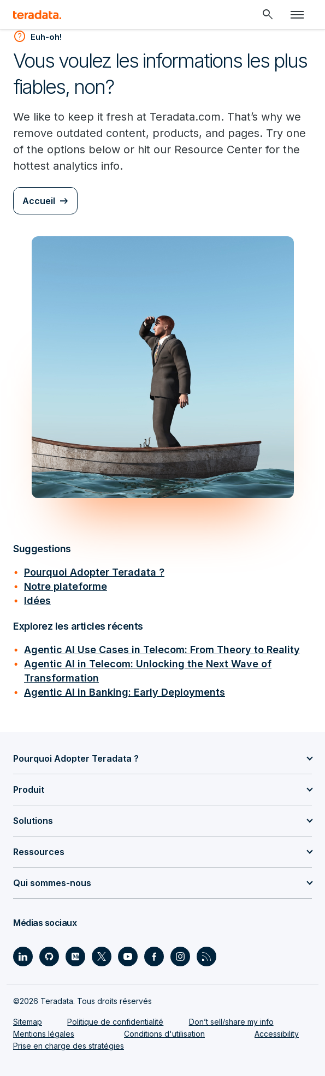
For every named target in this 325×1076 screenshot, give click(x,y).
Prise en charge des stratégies (68, 1045)
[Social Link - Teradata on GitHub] (49, 956)
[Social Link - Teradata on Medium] (75, 956)
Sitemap (27, 1021)
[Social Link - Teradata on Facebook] (154, 956)
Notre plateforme (65, 586)
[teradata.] (37, 14)
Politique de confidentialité (115, 1021)
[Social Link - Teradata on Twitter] (101, 956)
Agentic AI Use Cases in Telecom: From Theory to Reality (162, 649)
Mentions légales (43, 1033)
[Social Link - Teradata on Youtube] (128, 956)
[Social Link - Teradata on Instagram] (180, 956)
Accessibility (277, 1033)
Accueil (38, 200)
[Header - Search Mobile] (267, 14)
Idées (37, 600)
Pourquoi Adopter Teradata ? (94, 572)
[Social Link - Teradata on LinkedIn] (23, 956)
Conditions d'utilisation (164, 1033)
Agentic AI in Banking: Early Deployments (124, 692)
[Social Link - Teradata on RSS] (206, 956)
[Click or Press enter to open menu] (297, 14)
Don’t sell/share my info (231, 1021)
